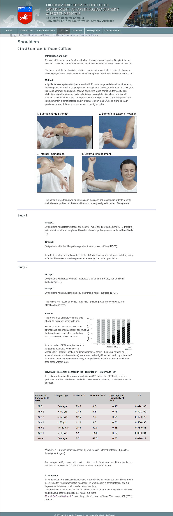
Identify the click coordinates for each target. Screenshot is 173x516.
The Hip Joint (93, 30)
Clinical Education (46, 30)
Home (9, 30)
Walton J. (66, 496)
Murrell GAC (51, 496)
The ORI (63, 30)
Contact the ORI (112, 30)
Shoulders (77, 30)
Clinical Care (26, 30)
